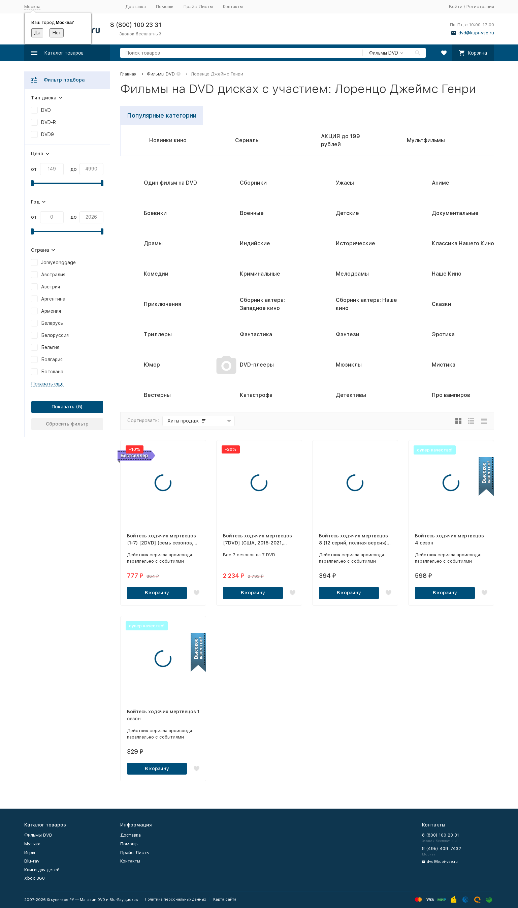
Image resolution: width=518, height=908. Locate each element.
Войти (455, 6)
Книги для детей (42, 869)
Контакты (233, 6)
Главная (128, 73)
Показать (63, 406)
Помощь (164, 6)
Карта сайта (224, 899)
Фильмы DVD (161, 73)
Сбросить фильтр (67, 424)
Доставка (135, 6)
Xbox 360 (34, 878)
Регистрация (480, 6)
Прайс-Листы (198, 6)
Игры (29, 852)
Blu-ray (31, 861)
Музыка (32, 843)
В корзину (157, 592)
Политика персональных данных (175, 899)
